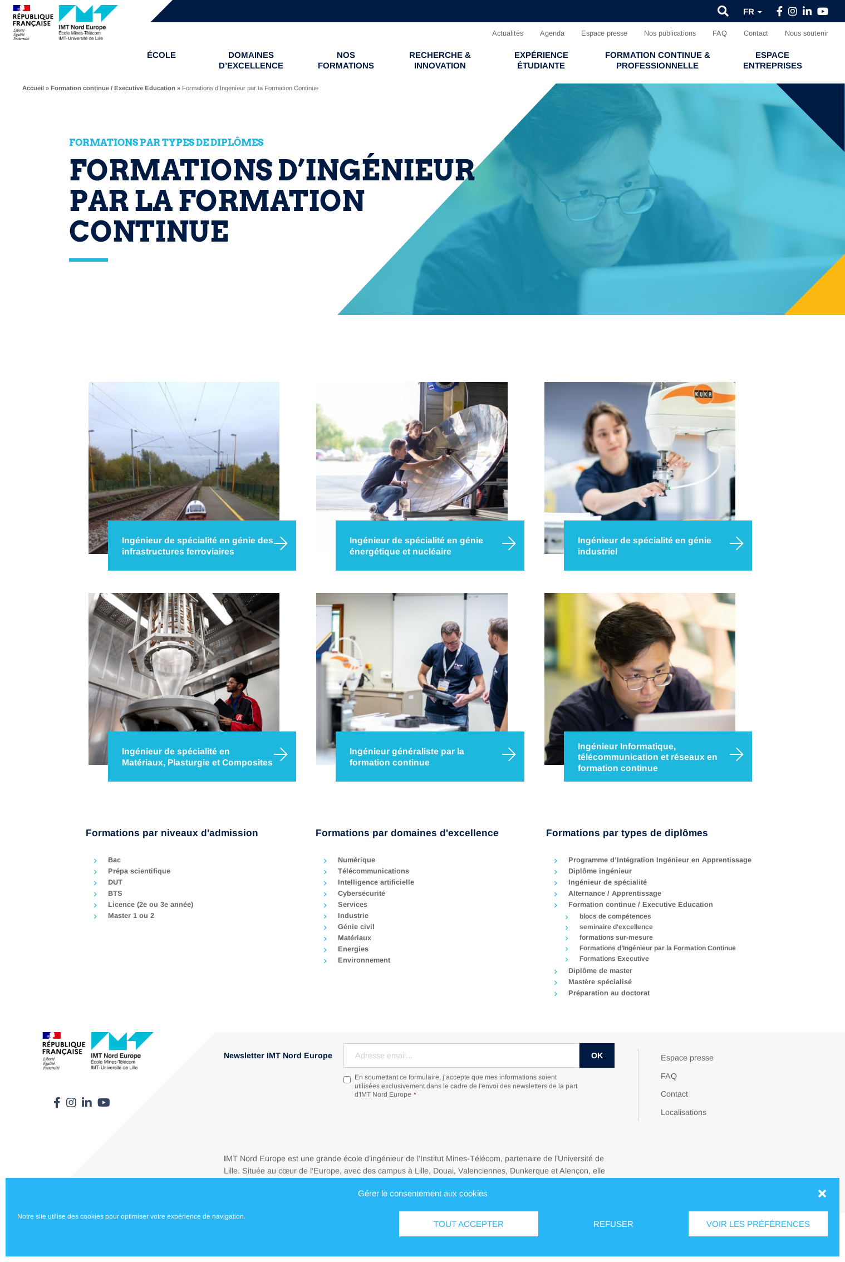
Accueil (33, 88)
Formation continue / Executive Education (113, 88)
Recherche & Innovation (440, 60)
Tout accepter (469, 1224)
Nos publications (670, 33)
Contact (756, 33)
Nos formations (346, 60)
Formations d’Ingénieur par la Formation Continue (657, 948)
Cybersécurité (361, 893)
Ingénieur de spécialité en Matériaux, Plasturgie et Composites (197, 757)
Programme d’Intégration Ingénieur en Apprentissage (659, 860)
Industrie (353, 915)
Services (352, 904)
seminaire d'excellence (616, 927)
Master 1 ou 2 (131, 915)
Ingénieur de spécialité (607, 882)
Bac (114, 860)
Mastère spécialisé (600, 982)
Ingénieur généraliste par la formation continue (407, 757)
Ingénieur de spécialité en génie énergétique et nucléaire (416, 546)
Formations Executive (614, 959)
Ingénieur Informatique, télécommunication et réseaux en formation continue (648, 756)
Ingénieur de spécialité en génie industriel (644, 546)
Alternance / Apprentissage (614, 893)
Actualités (507, 33)
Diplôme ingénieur (600, 871)
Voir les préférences (758, 1224)
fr (752, 11)
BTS (115, 893)
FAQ (720, 33)
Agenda (552, 33)
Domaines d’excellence (251, 60)
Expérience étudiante (541, 60)
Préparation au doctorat (609, 993)
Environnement (364, 960)
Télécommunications (373, 871)
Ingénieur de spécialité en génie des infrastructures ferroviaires (197, 546)
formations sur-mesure (616, 937)
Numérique (356, 860)
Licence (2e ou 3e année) (150, 904)
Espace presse (604, 33)
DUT (115, 882)
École (161, 55)
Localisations (683, 1112)
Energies (353, 949)
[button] (822, 1193)
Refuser (613, 1224)
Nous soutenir (806, 33)
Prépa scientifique (139, 871)
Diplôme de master (600, 970)
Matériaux (354, 938)
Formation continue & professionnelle (657, 60)
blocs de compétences (615, 916)
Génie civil (356, 926)
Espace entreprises (772, 60)
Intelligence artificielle (376, 882)
